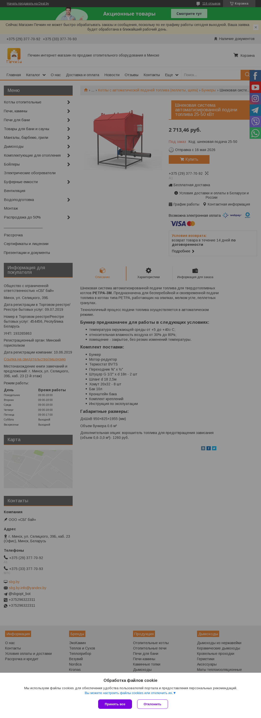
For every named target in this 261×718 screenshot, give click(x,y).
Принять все (115, 704)
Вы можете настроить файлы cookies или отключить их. (129, 693)
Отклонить (152, 704)
